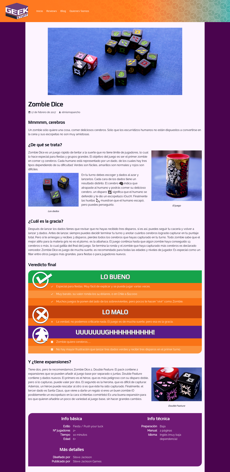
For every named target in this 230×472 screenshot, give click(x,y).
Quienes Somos (79, 11)
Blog (63, 11)
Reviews (51, 11)
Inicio (39, 11)
